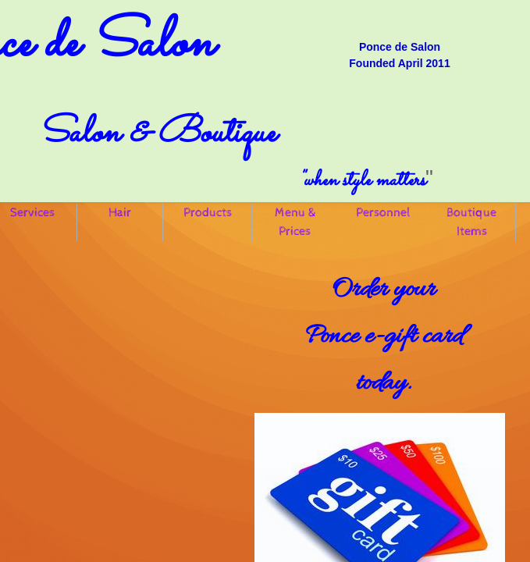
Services (32, 212)
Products (207, 212)
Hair (119, 212)
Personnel (383, 212)
